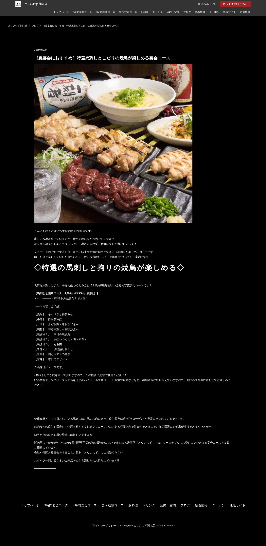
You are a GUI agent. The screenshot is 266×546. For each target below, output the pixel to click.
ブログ (187, 12)
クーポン (214, 12)
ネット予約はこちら (235, 4)
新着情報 (200, 12)
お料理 (145, 12)
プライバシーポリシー (103, 525)
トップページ (61, 12)
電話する (6, 543)
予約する (7, 538)
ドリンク (157, 12)
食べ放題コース (128, 12)
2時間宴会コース (105, 12)
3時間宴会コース (82, 12)
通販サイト (229, 12)
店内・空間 (173, 12)
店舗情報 (245, 12)
